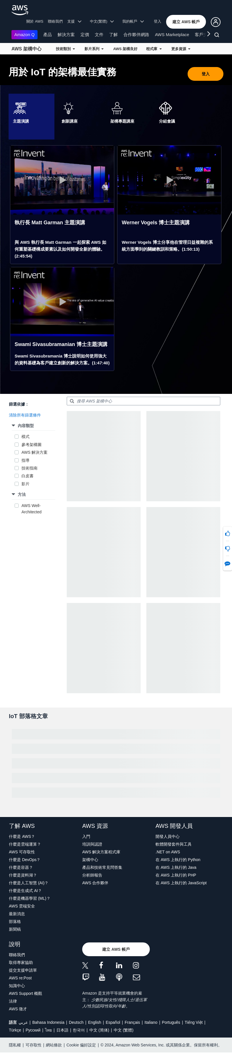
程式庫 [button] (153, 49)
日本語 (62, 1030)
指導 (25, 460)
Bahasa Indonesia (48, 1022)
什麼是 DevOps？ (24, 859)
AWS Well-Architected (31, 508)
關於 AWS (34, 21)
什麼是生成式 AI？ (25, 890)
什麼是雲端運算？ (25, 844)
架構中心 (90, 859)
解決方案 (66, 34)
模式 (25, 436)
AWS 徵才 (18, 1009)
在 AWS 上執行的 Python (178, 859)
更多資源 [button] (180, 49)
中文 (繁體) (123, 1030)
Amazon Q (24, 34)
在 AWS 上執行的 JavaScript (181, 883)
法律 (13, 1001)
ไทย (48, 1030)
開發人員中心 (168, 836)
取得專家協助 (21, 962)
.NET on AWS (168, 852)
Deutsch (76, 1022)
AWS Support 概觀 (25, 993)
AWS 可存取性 (22, 852)
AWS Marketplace (172, 34)
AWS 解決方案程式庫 (101, 852)
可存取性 (33, 1045)
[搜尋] (217, 36)
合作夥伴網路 (136, 34)
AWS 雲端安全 (22, 906)
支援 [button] (74, 21)
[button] (186, 22)
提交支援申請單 (23, 970)
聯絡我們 (55, 21)
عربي (23, 1022)
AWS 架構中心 (26, 48)
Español (113, 1022)
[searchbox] (143, 401)
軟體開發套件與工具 (174, 844)
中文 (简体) (99, 1030)
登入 (157, 21)
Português (171, 1022)
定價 (84, 34)
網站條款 (54, 1045)
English (94, 1022)
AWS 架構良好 (125, 49)
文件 (99, 34)
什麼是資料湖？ (23, 875)
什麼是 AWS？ (22, 836)
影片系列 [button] (93, 49)
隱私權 (15, 1045)
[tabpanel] (116, 258)
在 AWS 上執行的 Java (176, 867)
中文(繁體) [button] (102, 21)
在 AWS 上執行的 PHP (176, 875)
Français (132, 1022)
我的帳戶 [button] (133, 21)
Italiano (151, 1022)
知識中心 (17, 985)
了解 (113, 34)
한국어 (79, 1030)
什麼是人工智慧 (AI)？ (28, 883)
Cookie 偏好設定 (81, 1045)
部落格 (15, 921)
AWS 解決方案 (34, 452)
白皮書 (27, 476)
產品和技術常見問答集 (102, 867)
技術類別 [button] (65, 49)
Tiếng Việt (194, 1022)
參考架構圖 (31, 444)
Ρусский (32, 1030)
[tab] (31, 117)
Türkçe (15, 1030)
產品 (47, 34)
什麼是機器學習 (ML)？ (29, 898)
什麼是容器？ (21, 867)
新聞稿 (15, 929)
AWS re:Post (20, 978)
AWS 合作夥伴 (95, 883)
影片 (25, 484)
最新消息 (17, 913)
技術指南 (29, 468)
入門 (86, 836)
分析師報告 (92, 875)
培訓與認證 (92, 844)
